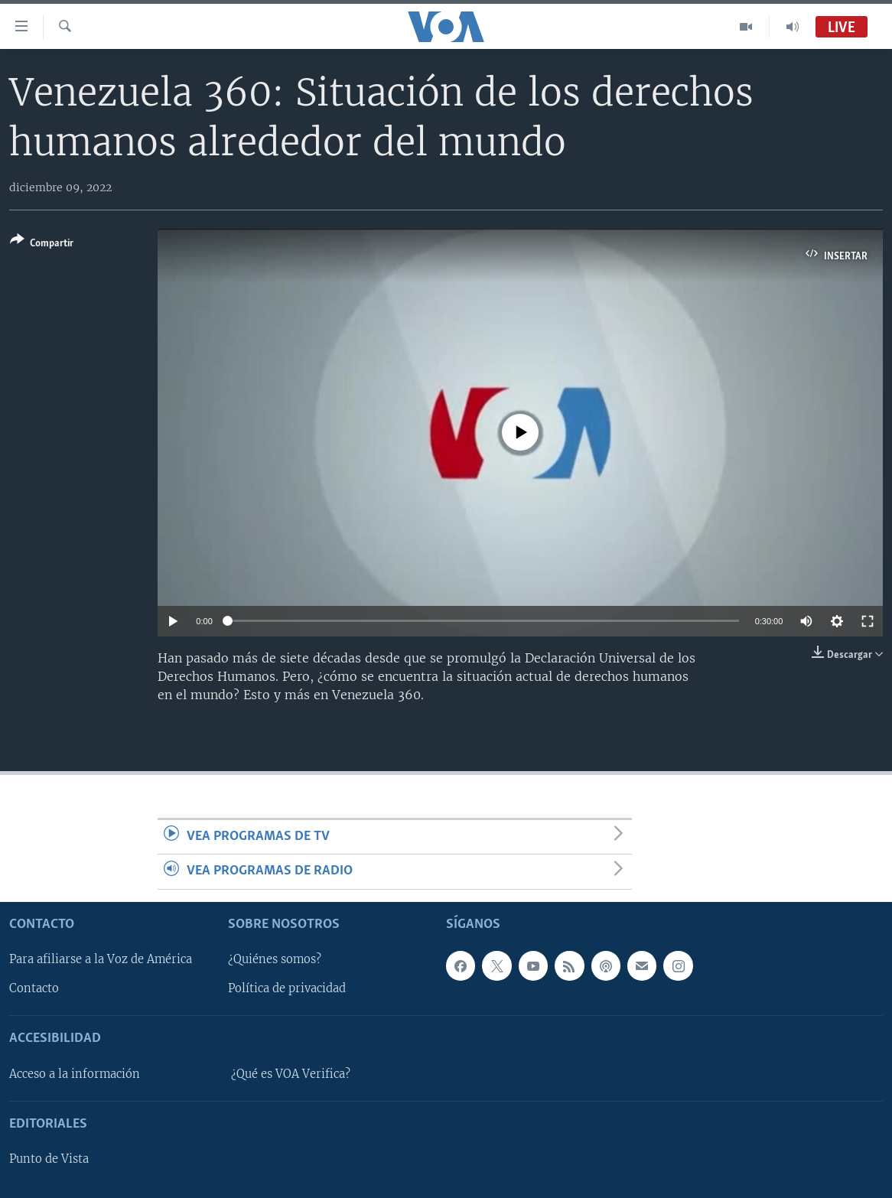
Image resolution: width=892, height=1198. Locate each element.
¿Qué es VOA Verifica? (290, 1073)
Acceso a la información (74, 1073)
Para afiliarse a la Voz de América (100, 959)
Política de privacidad (287, 988)
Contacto (34, 988)
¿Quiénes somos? (274, 959)
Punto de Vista (49, 1159)
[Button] (41, 244)
